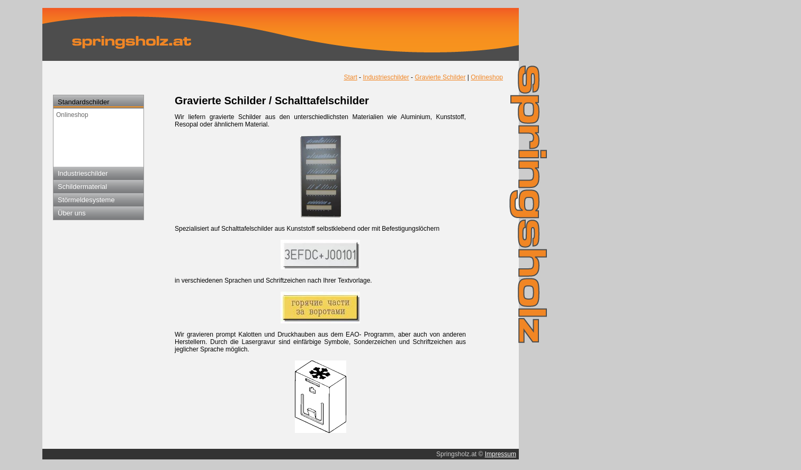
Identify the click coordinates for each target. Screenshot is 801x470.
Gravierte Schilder (440, 77)
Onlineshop (72, 115)
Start (350, 77)
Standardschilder (84, 102)
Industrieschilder (83, 173)
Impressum (500, 454)
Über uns (72, 213)
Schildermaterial (82, 187)
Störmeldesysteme (86, 200)
